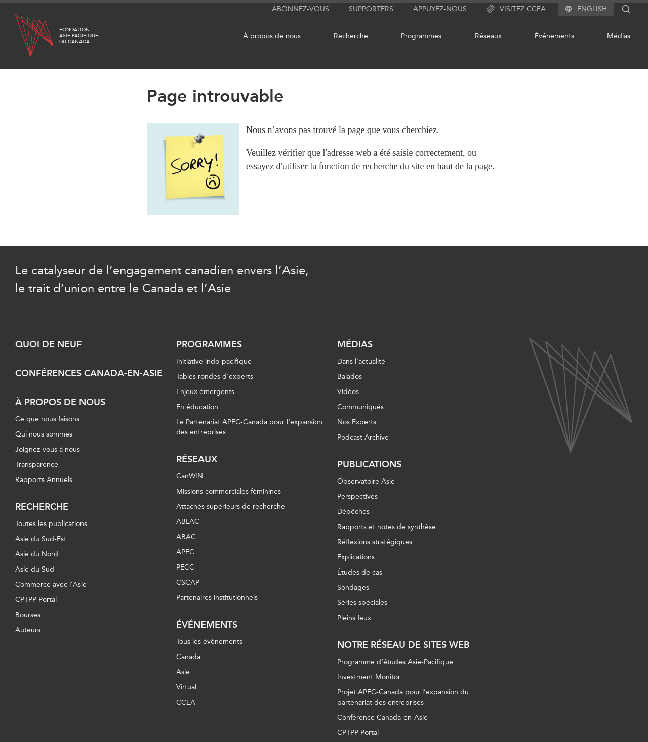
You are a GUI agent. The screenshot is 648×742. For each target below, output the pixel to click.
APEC (185, 552)
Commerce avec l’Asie (51, 584)
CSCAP (187, 582)
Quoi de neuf (48, 344)
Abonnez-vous (300, 9)
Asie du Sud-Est (40, 539)
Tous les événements (209, 641)
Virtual (186, 687)
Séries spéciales (362, 602)
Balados (349, 376)
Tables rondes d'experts (214, 376)
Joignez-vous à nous (47, 449)
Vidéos (348, 391)
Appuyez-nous (440, 9)
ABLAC (187, 521)
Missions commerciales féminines (228, 491)
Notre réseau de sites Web (403, 644)
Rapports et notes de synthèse (386, 526)
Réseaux (488, 36)
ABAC (186, 537)
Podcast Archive (363, 437)
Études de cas (359, 572)
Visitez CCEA (516, 9)
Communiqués (360, 407)
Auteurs (27, 630)
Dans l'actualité (361, 361)
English (592, 9)
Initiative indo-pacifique (214, 361)
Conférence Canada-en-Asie (382, 717)
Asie (183, 672)
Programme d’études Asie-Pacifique (395, 662)
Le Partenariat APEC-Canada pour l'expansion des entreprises (249, 427)
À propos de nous (272, 36)
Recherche (351, 36)
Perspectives (357, 496)
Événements (554, 36)
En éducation (197, 407)
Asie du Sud (34, 569)
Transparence (36, 464)
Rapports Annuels (43, 479)
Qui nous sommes (43, 434)
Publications (369, 464)
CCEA (185, 702)
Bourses (27, 614)
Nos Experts (356, 422)
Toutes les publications (51, 523)
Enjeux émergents (205, 391)
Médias (618, 36)
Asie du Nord (36, 554)
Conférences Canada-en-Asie (89, 373)
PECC (185, 567)
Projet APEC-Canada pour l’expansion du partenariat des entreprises (403, 697)
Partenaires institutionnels (217, 597)
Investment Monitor (368, 677)
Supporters (371, 9)
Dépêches (353, 511)
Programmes (421, 36)
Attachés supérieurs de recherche (230, 506)
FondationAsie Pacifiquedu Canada (78, 36)
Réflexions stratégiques (374, 542)
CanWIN (189, 476)
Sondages (353, 587)
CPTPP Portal (36, 599)
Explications (356, 557)
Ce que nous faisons (47, 419)
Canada (188, 656)
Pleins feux (354, 618)
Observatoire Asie (366, 481)
